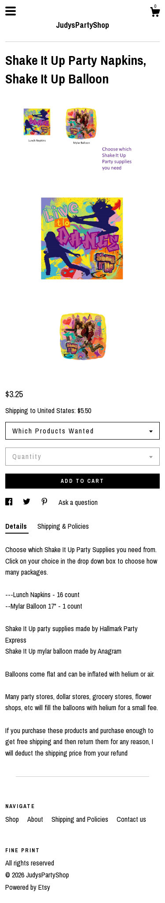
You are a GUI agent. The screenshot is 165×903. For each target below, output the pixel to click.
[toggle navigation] (10, 11)
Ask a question (78, 502)
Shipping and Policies (80, 819)
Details (17, 526)
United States (55, 410)
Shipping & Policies (63, 526)
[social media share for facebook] (9, 502)
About (36, 819)
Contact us (131, 819)
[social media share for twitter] (27, 502)
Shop (13, 819)
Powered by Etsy (27, 887)
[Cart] (155, 13)
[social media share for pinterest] (45, 502)
